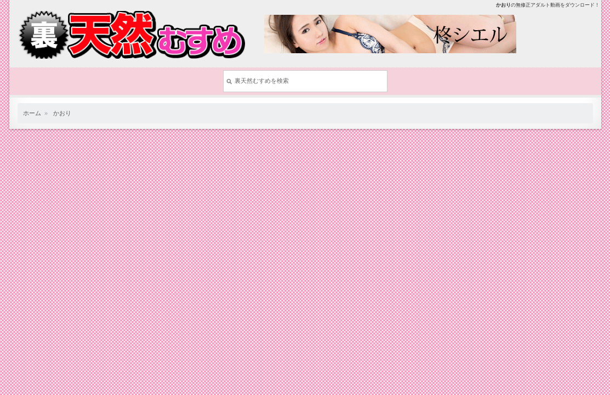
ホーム (32, 113)
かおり (62, 113)
